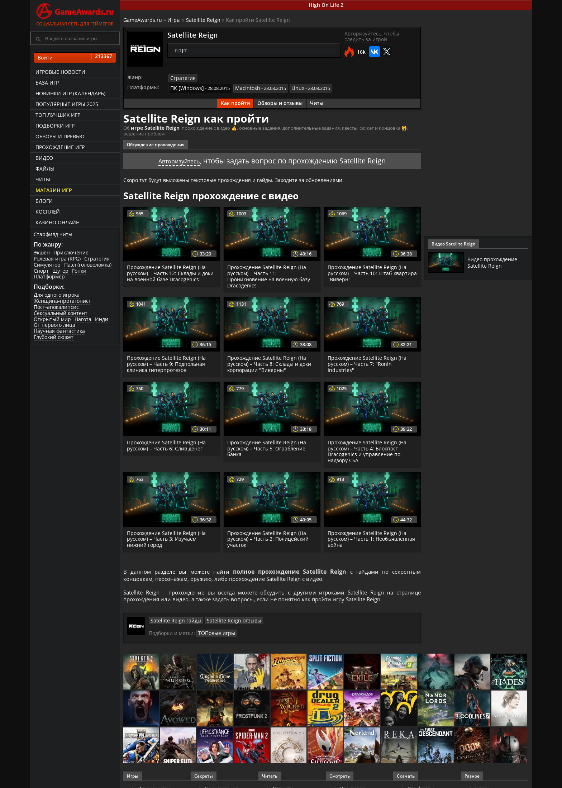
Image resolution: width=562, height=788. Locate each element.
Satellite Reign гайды (173, 623)
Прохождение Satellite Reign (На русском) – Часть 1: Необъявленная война (368, 537)
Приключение (71, 252)
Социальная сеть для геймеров (74, 13)
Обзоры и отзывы (280, 102)
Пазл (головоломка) (87, 264)
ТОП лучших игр (57, 114)
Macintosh (242, 87)
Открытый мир (52, 319)
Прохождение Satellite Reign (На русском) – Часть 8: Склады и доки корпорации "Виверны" (271, 362)
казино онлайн (57, 222)
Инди (101, 319)
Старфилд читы (53, 234)
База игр (47, 82)
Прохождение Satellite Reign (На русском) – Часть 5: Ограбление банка (268, 446)
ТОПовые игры (215, 635)
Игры (174, 19)
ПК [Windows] (185, 87)
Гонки (79, 270)
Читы (42, 179)
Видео (44, 157)
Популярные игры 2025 (66, 104)
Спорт (41, 270)
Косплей (47, 211)
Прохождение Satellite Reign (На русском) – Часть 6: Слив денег (168, 443)
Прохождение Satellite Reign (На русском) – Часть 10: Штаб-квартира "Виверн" (368, 271)
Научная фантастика (59, 331)
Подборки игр (55, 125)
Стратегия (97, 258)
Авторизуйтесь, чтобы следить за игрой (371, 36)
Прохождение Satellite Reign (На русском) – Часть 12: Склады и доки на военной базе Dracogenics (170, 271)
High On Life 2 (326, 4)
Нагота (83, 319)
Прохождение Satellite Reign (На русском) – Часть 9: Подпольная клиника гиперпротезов (168, 362)
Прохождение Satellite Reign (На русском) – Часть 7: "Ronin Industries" (368, 362)
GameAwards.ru (142, 19)
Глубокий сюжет (53, 337)
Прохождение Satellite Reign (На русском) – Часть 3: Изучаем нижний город (168, 537)
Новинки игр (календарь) (70, 93)
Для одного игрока (57, 294)
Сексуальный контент (60, 313)
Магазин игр (53, 190)
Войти (75, 58)
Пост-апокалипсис (56, 307)
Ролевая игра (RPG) (57, 258)
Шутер (60, 270)
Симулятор (47, 264)
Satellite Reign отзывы (224, 623)
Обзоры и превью (60, 136)
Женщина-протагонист (62, 300)
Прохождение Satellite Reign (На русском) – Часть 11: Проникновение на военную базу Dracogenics (270, 274)
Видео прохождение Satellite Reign (495, 262)
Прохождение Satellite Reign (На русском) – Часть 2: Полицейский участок (269, 537)
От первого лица (54, 324)
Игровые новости (60, 71)
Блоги (44, 200)
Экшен (42, 252)
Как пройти (235, 102)
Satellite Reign (203, 19)
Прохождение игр (60, 147)
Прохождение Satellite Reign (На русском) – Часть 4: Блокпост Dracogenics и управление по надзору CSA (368, 449)
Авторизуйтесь (179, 159)
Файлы (44, 168)
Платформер (49, 276)
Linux (291, 87)
